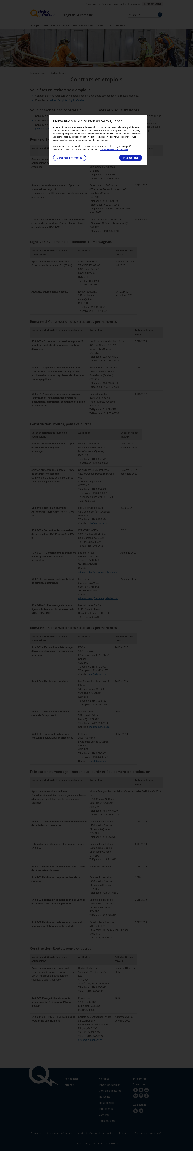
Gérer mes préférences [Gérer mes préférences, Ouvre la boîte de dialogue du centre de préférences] (69, 158)
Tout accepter (130, 158)
